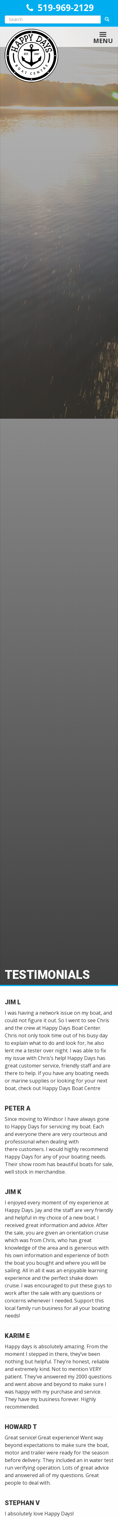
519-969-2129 (66, 8)
